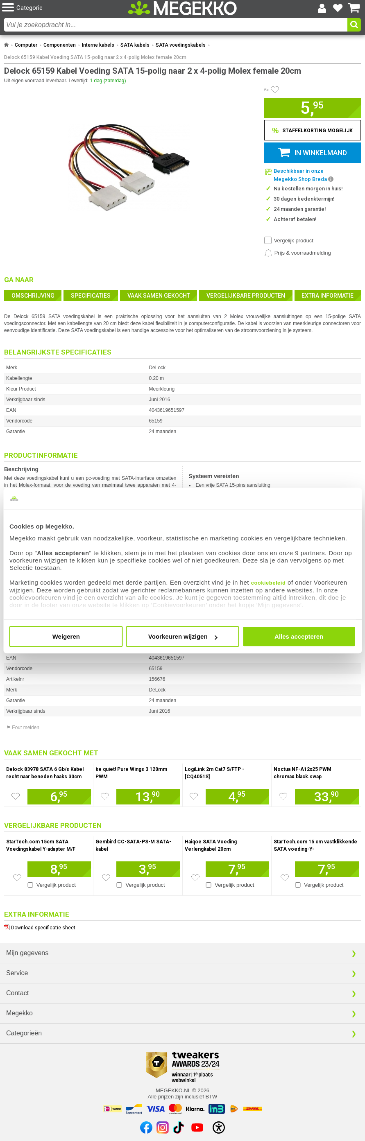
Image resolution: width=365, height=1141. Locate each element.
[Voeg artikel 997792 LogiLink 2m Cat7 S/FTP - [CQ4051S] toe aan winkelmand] (237, 796)
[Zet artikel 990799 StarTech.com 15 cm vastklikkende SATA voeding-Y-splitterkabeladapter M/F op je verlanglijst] (285, 878)
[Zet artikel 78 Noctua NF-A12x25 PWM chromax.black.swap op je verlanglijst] (283, 796)
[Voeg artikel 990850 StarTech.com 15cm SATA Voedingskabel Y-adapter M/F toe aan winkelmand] (59, 869)
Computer (26, 45)
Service (17, 972)
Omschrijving (32, 295)
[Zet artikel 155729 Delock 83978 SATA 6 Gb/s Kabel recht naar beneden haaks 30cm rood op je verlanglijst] (15, 796)
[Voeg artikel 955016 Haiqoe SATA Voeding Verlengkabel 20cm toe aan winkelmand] (237, 869)
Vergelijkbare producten (245, 295)
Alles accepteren (298, 636)
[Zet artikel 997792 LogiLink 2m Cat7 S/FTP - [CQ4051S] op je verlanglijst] (194, 796)
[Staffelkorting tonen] (312, 130)
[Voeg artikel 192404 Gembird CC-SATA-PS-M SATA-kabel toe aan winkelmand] (148, 869)
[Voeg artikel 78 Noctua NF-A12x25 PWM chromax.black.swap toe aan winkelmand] (327, 796)
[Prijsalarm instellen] (297, 253)
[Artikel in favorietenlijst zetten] (275, 90)
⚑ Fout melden (22, 727)
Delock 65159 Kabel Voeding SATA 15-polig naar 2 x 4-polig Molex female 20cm (95, 57)
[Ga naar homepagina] (182, 8)
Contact (17, 993)
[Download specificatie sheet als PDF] (182, 926)
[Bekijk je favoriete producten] (338, 8)
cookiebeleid (268, 583)
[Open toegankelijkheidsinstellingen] (219, 1127)
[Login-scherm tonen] (322, 8)
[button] (62, 8)
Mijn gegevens (27, 952)
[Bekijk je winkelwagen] (354, 8)
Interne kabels (98, 45)
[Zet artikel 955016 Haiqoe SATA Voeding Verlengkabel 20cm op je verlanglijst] (195, 878)
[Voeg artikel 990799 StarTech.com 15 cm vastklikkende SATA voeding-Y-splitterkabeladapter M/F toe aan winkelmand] (327, 869)
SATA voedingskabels (181, 45)
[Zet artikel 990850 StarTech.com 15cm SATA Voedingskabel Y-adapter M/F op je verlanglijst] (17, 878)
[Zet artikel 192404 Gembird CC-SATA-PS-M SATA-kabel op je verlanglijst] (106, 878)
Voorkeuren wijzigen (183, 636)
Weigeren (66, 636)
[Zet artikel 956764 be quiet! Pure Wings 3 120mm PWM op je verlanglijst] (105, 796)
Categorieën (24, 1033)
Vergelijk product (293, 240)
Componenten (59, 45)
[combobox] (175, 25)
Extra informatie (328, 295)
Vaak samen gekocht (158, 295)
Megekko (19, 1013)
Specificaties (91, 295)
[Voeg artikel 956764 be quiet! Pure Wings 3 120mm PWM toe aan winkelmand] (148, 796)
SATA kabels (135, 45)
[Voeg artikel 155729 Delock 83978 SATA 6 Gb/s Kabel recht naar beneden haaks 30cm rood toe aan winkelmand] (59, 796)
